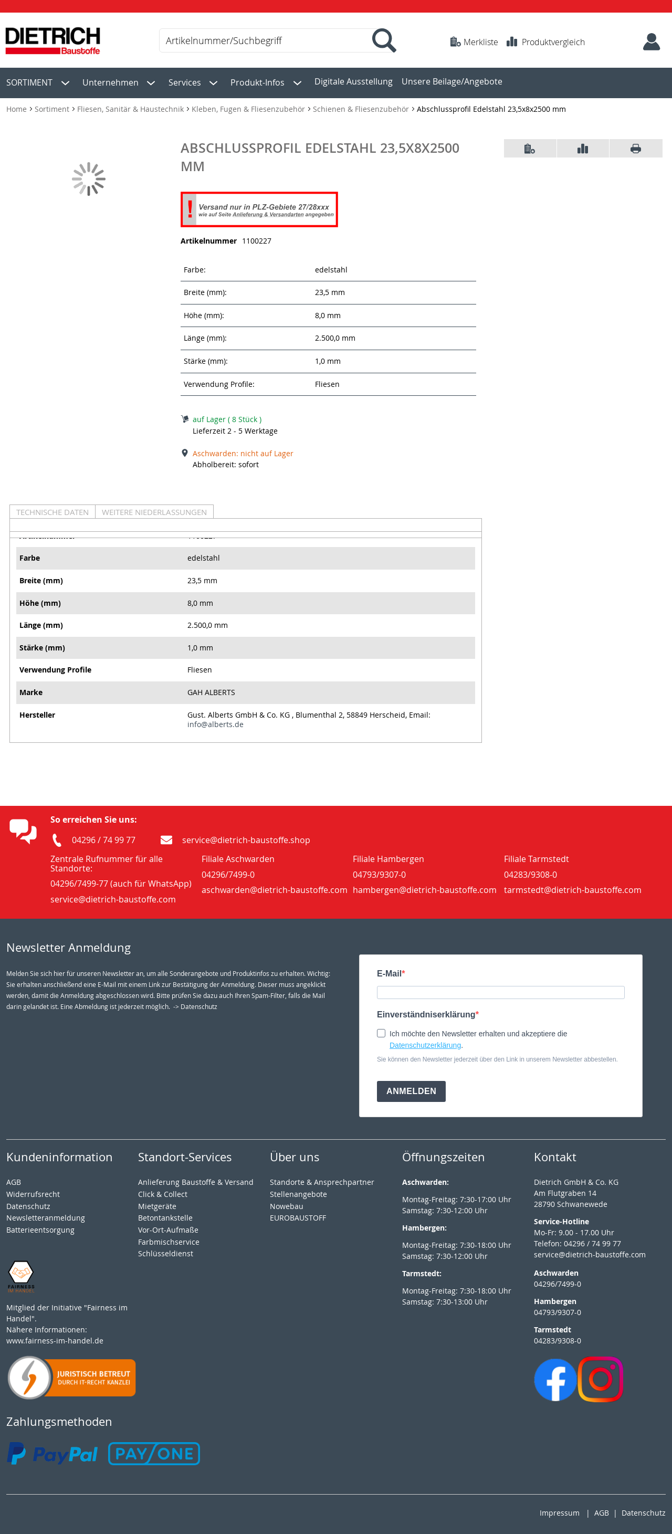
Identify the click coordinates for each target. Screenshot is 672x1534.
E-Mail (389, 971)
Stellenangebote (298, 1191)
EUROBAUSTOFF (298, 1215)
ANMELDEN (411, 1088)
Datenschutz (644, 1511)
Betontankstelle (165, 1215)
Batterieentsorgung (40, 1227)
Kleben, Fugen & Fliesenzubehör (249, 106)
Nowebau (286, 1204)
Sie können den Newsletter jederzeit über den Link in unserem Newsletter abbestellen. (497, 1056)
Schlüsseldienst (165, 1251)
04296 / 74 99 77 (103, 837)
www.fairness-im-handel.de (54, 1338)
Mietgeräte (157, 1204)
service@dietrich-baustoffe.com (590, 1252)
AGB (13, 1179)
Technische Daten (52, 509)
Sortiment (53, 106)
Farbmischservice (169, 1239)
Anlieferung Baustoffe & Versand (196, 1179)
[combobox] (275, 40)
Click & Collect (162, 1191)
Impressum (560, 1511)
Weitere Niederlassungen (154, 509)
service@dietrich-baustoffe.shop (246, 837)
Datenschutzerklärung (425, 1042)
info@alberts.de (215, 722)
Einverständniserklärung (426, 1011)
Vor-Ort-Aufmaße (168, 1227)
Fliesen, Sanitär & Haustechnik (131, 106)
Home (17, 106)
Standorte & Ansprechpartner (322, 1179)
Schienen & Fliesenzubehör (362, 106)
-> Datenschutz (195, 1004)
